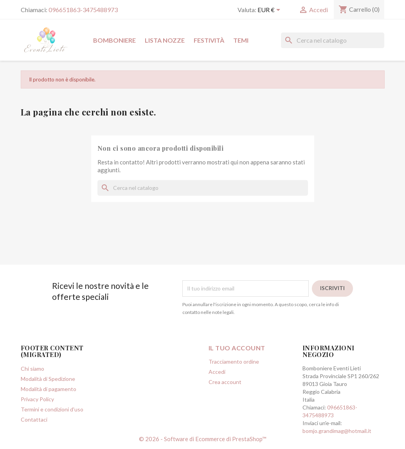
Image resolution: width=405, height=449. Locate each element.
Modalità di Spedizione (48, 378)
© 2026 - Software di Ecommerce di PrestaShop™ (202, 438)
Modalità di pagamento (48, 389)
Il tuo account (237, 348)
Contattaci (34, 419)
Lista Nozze (165, 40)
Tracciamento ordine (234, 361)
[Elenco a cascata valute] (270, 10)
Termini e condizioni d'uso (52, 409)
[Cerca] (332, 40)
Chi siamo (32, 368)
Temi (240, 40)
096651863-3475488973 (83, 9)
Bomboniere (114, 40)
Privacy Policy (37, 399)
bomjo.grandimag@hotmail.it (336, 430)
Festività (209, 40)
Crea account (225, 382)
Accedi (217, 371)
